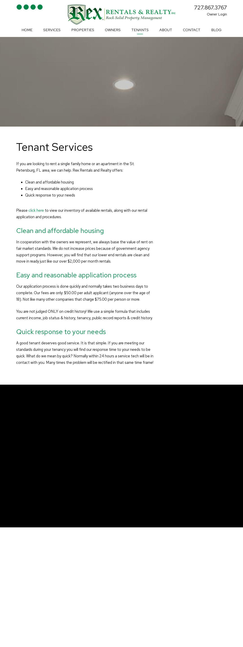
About (165, 30)
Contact (191, 30)
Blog (216, 30)
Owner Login (217, 14)
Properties (82, 30)
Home (27, 30)
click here (36, 210)
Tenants (140, 30)
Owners (113, 30)
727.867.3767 (210, 7)
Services (52, 30)
